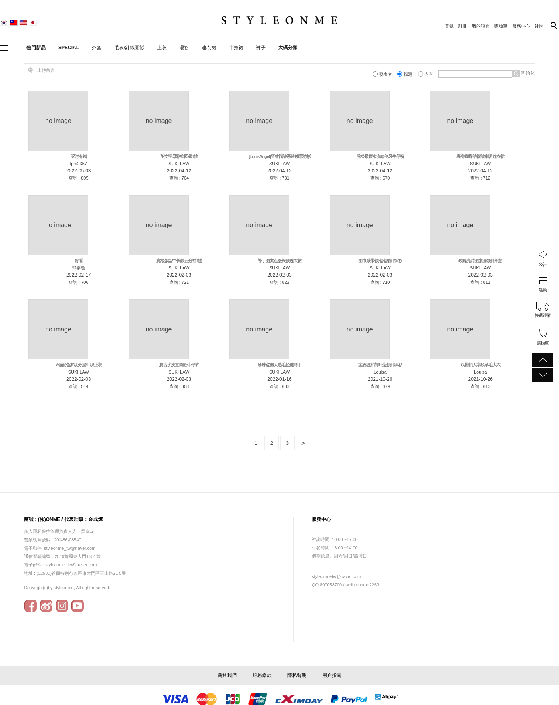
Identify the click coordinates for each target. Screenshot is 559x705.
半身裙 (236, 47)
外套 (96, 47)
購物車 (500, 26)
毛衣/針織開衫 (129, 47)
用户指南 (331, 675)
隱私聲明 (297, 675)
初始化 (527, 73)
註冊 (462, 26)
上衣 (162, 47)
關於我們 (227, 675)
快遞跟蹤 (543, 315)
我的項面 (481, 26)
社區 (539, 26)
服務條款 (262, 675)
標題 (405, 74)
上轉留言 (46, 70)
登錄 (449, 26)
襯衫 (184, 47)
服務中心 (521, 26)
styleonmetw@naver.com (336, 576)
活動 (543, 289)
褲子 (261, 47)
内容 (426, 74)
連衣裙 (209, 47)
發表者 (383, 74)
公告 (543, 264)
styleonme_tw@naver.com (71, 564)
